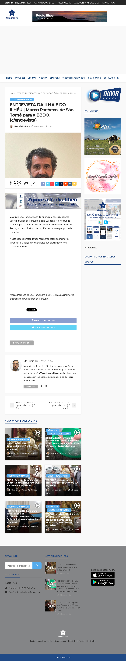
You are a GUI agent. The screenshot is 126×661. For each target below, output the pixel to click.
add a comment (22, 343)
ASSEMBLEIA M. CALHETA (86, 2)
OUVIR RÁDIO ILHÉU (44, 2)
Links (50, 641)
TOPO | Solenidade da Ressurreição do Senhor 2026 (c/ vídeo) (23, 446)
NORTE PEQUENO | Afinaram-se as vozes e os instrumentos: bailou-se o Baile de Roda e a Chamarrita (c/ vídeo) (22, 516)
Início (32, 641)
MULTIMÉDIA (64, 2)
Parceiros (41, 641)
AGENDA (43, 78)
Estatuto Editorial (76, 641)
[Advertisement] (63, 50)
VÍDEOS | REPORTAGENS (74, 78)
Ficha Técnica (60, 641)
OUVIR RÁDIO (94, 78)
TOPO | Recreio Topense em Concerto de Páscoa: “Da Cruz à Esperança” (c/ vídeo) (23, 483)
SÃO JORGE (20, 78)
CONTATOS (109, 78)
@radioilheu (90, 247)
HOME (9, 78)
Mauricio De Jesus (22, 126)
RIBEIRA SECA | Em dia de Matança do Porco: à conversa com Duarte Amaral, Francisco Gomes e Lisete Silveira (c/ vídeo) (62, 443)
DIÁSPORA (55, 78)
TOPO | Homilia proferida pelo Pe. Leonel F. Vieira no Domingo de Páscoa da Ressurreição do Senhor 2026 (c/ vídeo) (62, 520)
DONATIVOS (108, 2)
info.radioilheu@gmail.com (28, 592)
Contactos (91, 641)
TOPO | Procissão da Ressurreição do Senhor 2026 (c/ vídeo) (62, 483)
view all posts (30, 386)
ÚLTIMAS (32, 78)
